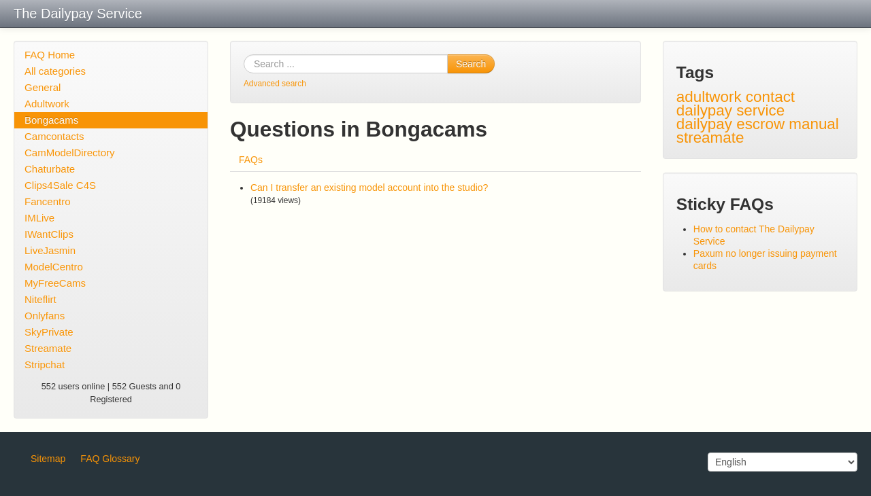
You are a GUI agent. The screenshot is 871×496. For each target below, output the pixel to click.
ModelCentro (53, 266)
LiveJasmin (50, 250)
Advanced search (275, 83)
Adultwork (46, 103)
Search (471, 63)
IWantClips (48, 234)
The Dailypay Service (78, 13)
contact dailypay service (735, 103)
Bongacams (51, 120)
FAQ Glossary (109, 458)
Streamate (47, 348)
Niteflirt (40, 299)
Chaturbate (49, 169)
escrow (760, 124)
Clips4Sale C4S (60, 185)
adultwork (709, 96)
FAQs (251, 159)
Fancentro (47, 201)
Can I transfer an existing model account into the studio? (369, 187)
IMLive (39, 218)
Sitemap (48, 458)
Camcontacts (54, 136)
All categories (55, 71)
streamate (710, 137)
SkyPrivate (48, 332)
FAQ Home (49, 54)
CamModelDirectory (69, 152)
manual (813, 124)
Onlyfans (44, 315)
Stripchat (44, 364)
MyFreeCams (55, 283)
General (42, 87)
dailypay (704, 124)
